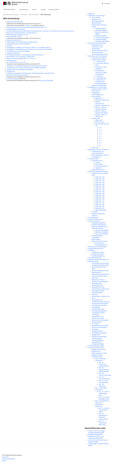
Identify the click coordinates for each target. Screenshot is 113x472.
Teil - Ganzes (95, 324)
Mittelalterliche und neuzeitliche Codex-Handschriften (97, 46)
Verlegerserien (11, 71)
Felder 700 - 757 (99, 201)
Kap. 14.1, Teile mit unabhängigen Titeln (104, 393)
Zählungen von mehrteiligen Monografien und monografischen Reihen (27, 66)
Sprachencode (96, 118)
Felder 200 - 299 (99, 182)
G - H (100, 133)
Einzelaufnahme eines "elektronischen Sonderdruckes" (22, 42)
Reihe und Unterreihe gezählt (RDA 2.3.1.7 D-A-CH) (21, 58)
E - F (100, 131)
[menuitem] (10, 9)
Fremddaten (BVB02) (101, 30)
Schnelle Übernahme (98, 254)
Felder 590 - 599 (99, 193)
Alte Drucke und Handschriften (97, 43)
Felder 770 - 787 (99, 203)
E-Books (28, 25)
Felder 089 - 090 (99, 179)
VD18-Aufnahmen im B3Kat (99, 50)
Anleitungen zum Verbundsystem (97, 56)
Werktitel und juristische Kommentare (17, 75)
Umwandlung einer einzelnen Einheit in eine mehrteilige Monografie (26, 67)
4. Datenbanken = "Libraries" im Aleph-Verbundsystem (101, 72)
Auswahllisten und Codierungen (97, 87)
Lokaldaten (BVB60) (100, 39)
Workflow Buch (96, 351)
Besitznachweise (96, 23)
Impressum (5, 457)
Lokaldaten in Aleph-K (98, 252)
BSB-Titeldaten (96, 239)
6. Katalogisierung (100, 78)
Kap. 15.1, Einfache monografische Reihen (104, 410)
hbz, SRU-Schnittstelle (101, 234)
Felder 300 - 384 (99, 184)
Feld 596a (9, 45)
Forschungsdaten (93, 217)
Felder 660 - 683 (99, 199)
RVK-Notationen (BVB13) (102, 37)
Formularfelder (96, 96)
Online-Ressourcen (97, 160)
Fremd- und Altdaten (94, 221)
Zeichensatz (95, 147)
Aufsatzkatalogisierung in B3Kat (16, 29)
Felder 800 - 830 (99, 204)
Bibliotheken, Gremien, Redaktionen (98, 149)
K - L (100, 136)
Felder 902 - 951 (99, 206)
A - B (100, 127)
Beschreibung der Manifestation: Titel (17, 34)
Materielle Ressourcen (98, 169)
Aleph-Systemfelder (100, 210)
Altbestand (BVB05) (100, 36)
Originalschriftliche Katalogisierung (98, 259)
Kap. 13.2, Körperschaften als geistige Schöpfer (104, 369)
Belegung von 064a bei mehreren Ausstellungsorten (21, 33)
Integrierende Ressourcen (95, 248)
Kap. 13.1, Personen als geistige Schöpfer (104, 364)
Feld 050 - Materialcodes (102, 105)
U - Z (100, 146)
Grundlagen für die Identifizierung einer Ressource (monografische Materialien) (29, 49)
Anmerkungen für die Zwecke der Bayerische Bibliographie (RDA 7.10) (26, 27)
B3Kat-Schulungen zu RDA (99, 353)
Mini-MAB (94, 212)
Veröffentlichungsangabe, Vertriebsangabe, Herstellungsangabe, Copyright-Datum (30, 73)
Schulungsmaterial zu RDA (95, 347)
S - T (100, 144)
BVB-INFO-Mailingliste (94, 434)
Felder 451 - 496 (99, 188)
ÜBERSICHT (91, 14)
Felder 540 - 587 (99, 192)
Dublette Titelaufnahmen (14, 40)
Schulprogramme (12, 60)
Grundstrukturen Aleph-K (99, 59)
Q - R (100, 142)
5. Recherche (99, 76)
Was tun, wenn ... (100, 122)
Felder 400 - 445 (99, 186)
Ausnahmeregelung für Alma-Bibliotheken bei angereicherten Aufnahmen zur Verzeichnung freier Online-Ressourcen (40, 31)
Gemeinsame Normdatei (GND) (97, 247)
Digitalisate (98, 168)
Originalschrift (99, 208)
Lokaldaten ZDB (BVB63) (102, 41)
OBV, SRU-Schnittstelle (101, 232)
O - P (100, 140)
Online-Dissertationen (101, 166)
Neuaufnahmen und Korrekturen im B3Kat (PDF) (20, 56)
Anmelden (106, 3)
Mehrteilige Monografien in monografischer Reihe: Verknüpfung (25, 55)
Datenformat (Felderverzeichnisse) (98, 171)
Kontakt (4, 460)
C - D (100, 129)
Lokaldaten (91, 250)
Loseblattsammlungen (13, 53)
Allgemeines (98, 98)
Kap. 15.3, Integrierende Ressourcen (103, 422)
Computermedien (93, 158)
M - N (100, 138)
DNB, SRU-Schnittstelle (101, 230)
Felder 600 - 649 (99, 195)
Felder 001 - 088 (99, 177)
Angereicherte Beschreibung (15, 22)
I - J (100, 135)
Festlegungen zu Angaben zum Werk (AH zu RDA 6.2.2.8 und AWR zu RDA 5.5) (29, 47)
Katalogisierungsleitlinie (99, 223)
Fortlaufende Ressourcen (95, 219)
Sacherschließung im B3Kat (96, 346)
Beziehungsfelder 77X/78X (14, 36)
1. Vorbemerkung (100, 61)
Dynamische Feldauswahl (99, 85)
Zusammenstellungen (13, 78)
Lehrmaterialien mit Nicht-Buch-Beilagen (18, 51)
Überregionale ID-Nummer (99, 241)
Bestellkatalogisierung (98, 256)
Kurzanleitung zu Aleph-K (99, 58)
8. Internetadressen (101, 83)
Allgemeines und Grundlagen (96, 15)
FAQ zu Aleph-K (96, 17)
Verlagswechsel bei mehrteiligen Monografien (20, 69)
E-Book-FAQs (99, 164)
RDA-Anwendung (93, 261)
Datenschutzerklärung (8, 459)
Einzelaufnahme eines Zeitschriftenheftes (18, 44)
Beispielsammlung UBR (98, 349)
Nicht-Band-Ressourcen (95, 258)
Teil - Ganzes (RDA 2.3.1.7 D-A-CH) (16, 62)
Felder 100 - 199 (99, 180)
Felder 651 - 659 (99, 197)
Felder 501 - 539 (99, 190)
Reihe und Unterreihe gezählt (100, 320)
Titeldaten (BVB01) (100, 28)
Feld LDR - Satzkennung (102, 100)
